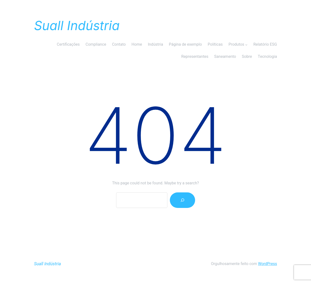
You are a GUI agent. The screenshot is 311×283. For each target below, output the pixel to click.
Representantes (194, 57)
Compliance (96, 44)
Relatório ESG (265, 44)
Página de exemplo (185, 44)
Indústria (155, 44)
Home (136, 44)
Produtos (236, 44)
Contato (119, 44)
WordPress (267, 264)
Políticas (215, 44)
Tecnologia (267, 57)
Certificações (68, 44)
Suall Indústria (77, 25)
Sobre (247, 57)
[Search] (182, 200)
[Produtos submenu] (246, 44)
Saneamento (225, 57)
